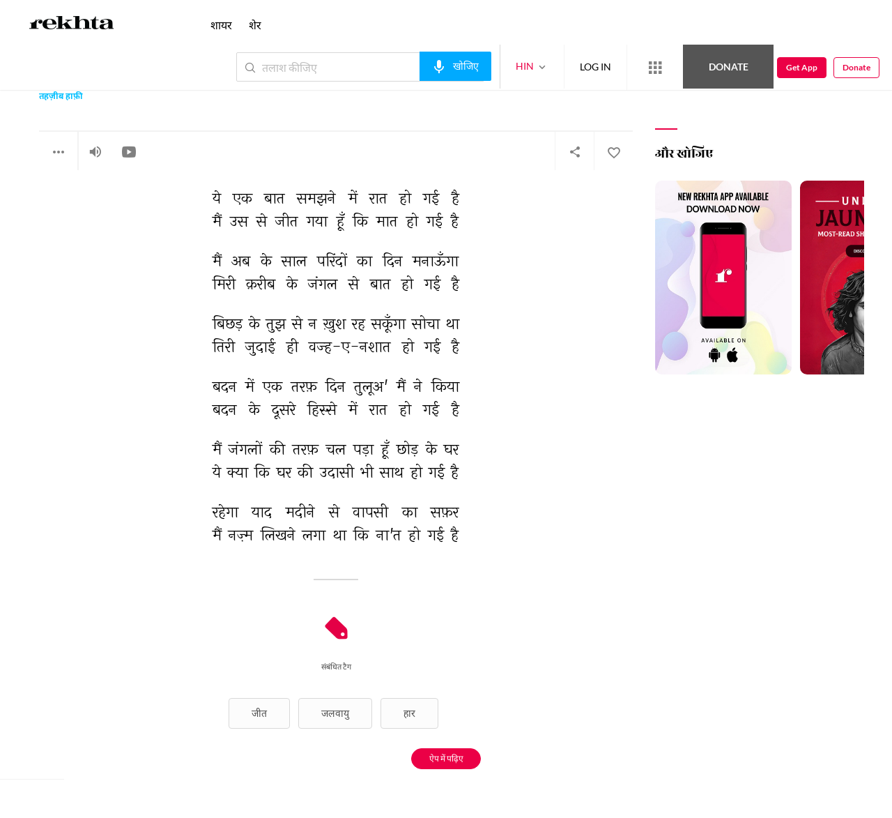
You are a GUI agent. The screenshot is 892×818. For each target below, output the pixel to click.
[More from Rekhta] (655, 67)
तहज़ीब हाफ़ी (61, 97)
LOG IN (595, 67)
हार (409, 713)
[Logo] (71, 25)
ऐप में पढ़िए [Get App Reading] (446, 758)
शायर (221, 24)
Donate (728, 67)
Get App (801, 67)
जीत (259, 713)
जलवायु (335, 713)
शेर (255, 24)
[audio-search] (455, 66)
